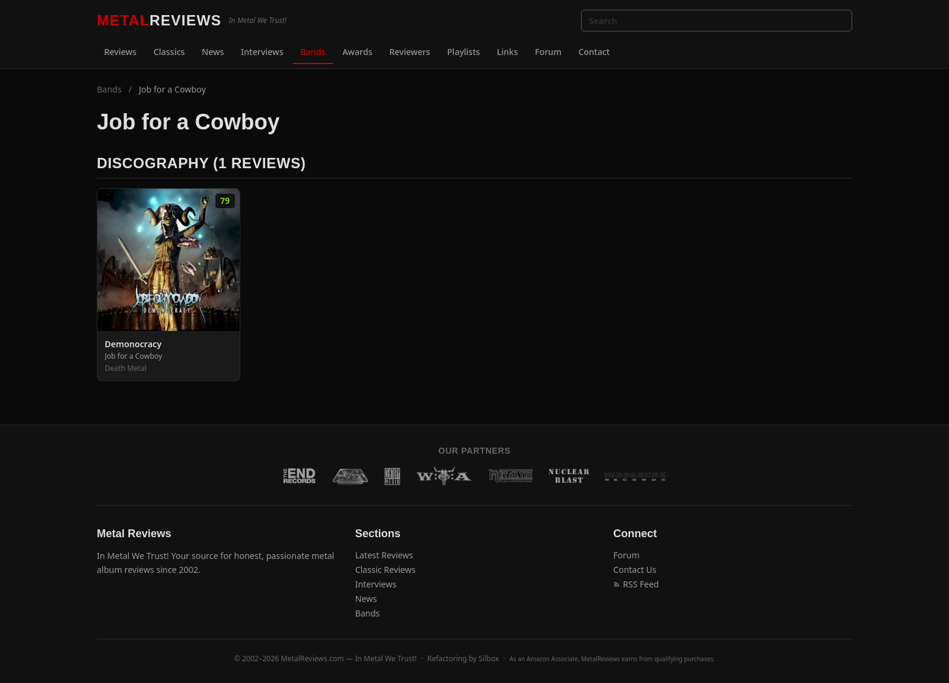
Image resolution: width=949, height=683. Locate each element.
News (213, 51)
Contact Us (634, 569)
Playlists (463, 51)
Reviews (120, 51)
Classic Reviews (385, 569)
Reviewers (409, 51)
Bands (312, 51)
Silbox (489, 658)
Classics (169, 51)
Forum (548, 51)
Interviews (262, 51)
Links (507, 51)
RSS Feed (635, 584)
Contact (594, 51)
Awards (358, 51)
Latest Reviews (384, 555)
